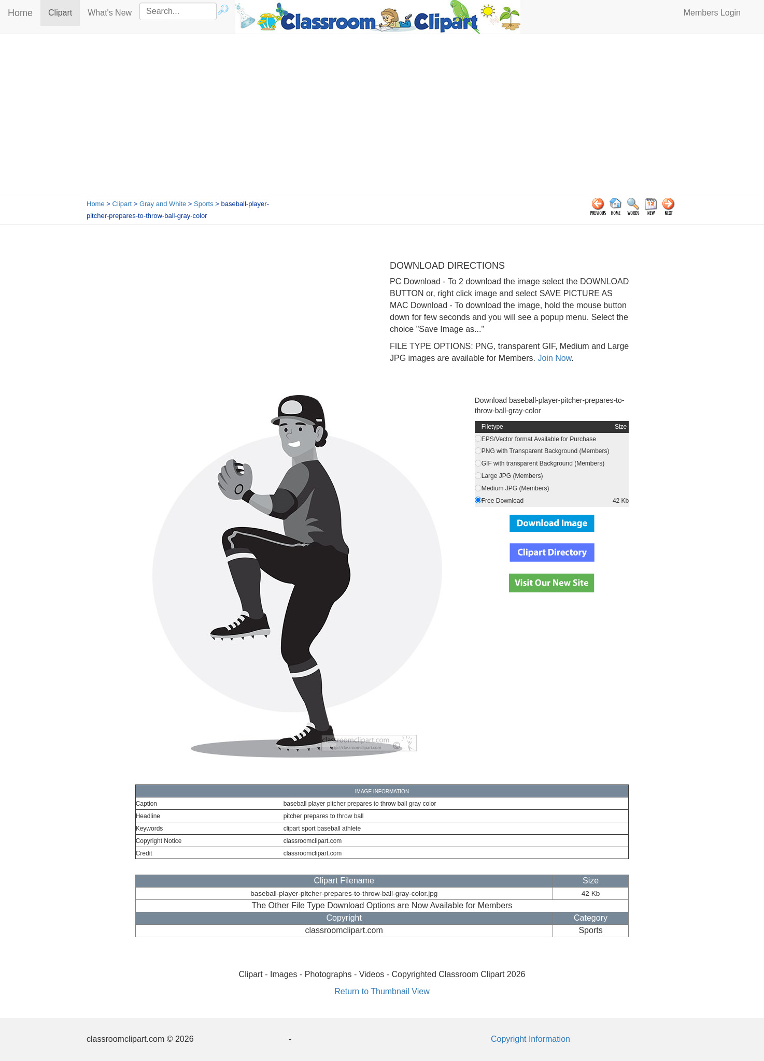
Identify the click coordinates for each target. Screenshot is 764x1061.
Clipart (64, 12)
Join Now (553, 358)
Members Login (712, 12)
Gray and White (162, 204)
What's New (110, 12)
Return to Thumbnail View (382, 991)
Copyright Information (530, 1039)
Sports (204, 204)
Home (20, 13)
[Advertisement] (382, 117)
